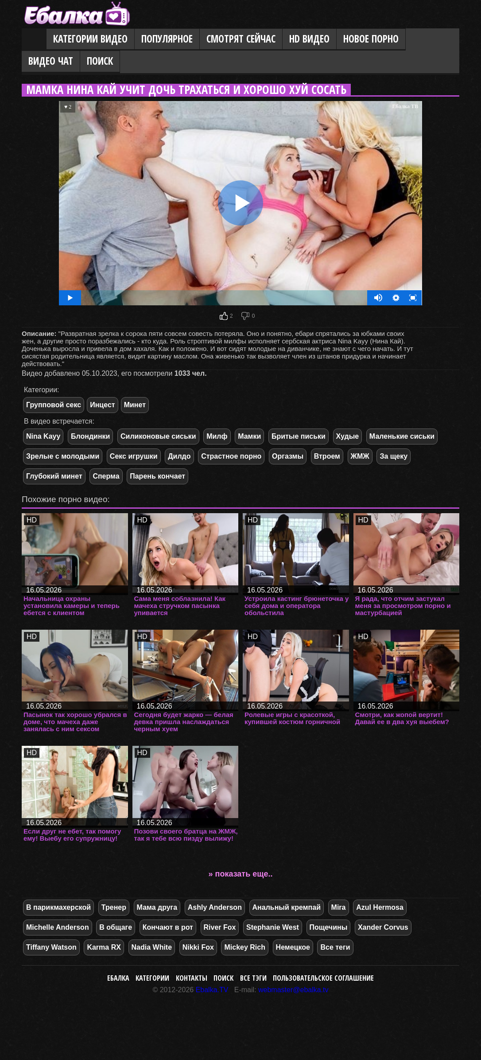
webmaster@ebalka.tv (293, 990)
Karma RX (103, 947)
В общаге (115, 927)
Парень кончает (157, 476)
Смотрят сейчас (240, 39)
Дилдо (179, 456)
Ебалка (118, 978)
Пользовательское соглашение (323, 978)
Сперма (106, 476)
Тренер (113, 907)
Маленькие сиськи (401, 436)
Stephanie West (272, 927)
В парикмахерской (58, 907)
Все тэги (253, 978)
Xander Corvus (383, 927)
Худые (347, 436)
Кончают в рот (168, 927)
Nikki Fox (198, 947)
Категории (152, 978)
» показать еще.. (241, 873)
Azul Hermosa (379, 907)
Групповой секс (53, 405)
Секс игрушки (134, 456)
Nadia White (152, 947)
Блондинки (90, 436)
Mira (338, 907)
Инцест (102, 405)
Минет (135, 405)
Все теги (335, 947)
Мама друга (157, 907)
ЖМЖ (360, 456)
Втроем (327, 456)
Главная (34, 39)
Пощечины (329, 927)
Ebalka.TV (212, 990)
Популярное (167, 39)
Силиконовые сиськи (158, 436)
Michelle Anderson (57, 927)
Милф (216, 436)
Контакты (191, 978)
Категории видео (90, 39)
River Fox (220, 927)
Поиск (100, 61)
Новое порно (371, 39)
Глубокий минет (54, 476)
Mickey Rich (244, 947)
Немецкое (293, 947)
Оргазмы (287, 456)
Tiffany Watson (51, 947)
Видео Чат (50, 61)
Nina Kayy (43, 436)
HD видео (309, 39)
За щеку (393, 456)
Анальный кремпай (286, 907)
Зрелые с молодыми (62, 456)
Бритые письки (299, 436)
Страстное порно (231, 456)
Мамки (249, 436)
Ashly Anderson (215, 907)
